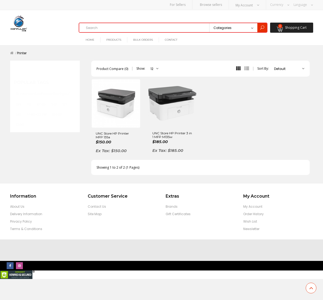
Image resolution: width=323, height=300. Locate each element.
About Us (17, 206)
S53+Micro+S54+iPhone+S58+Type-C (43, 88)
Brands (172, 206)
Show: (140, 68)
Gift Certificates (178, 213)
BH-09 (57, 109)
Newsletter (251, 228)
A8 (29, 99)
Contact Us (97, 206)
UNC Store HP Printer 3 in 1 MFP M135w (172, 134)
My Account (252, 206)
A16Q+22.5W (37, 109)
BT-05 (41, 99)
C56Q (20, 119)
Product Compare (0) (112, 68)
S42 (18, 109)
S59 (18, 99)
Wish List (250, 221)
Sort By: (263, 68)
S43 (54, 99)
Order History (253, 213)
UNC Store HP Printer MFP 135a (112, 135)
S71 (65, 99)
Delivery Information (26, 213)
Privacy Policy (21, 221)
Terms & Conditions (26, 228)
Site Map (95, 213)
